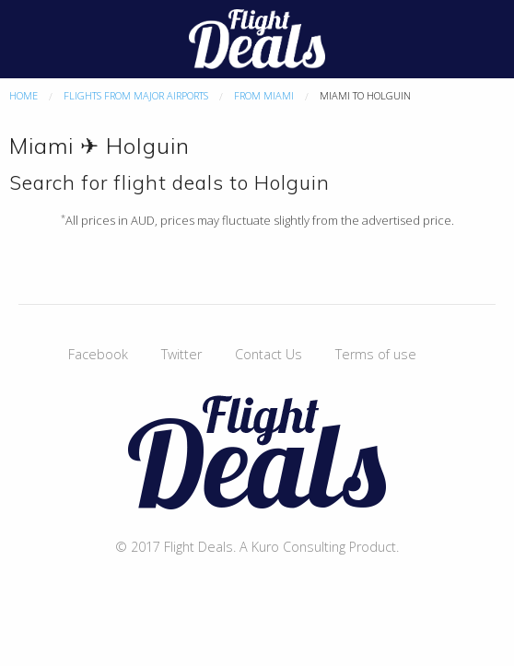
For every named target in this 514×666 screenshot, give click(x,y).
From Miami (264, 95)
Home (23, 95)
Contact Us (268, 354)
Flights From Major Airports (136, 95)
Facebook (98, 354)
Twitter (181, 354)
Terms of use (375, 354)
